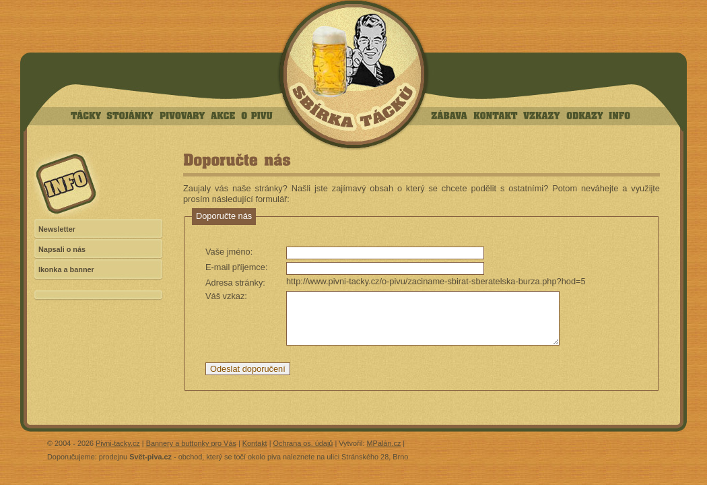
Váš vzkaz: (226, 296)
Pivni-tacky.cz (118, 443)
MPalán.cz (384, 443)
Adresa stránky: (235, 283)
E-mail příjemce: (236, 267)
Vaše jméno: (228, 252)
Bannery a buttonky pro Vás (191, 443)
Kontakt (254, 443)
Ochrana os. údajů (303, 443)
